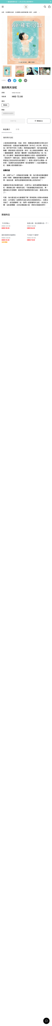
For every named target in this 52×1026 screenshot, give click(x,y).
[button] (48, 71)
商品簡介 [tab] (6, 129)
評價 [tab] (17, 129)
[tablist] (26, 129)
